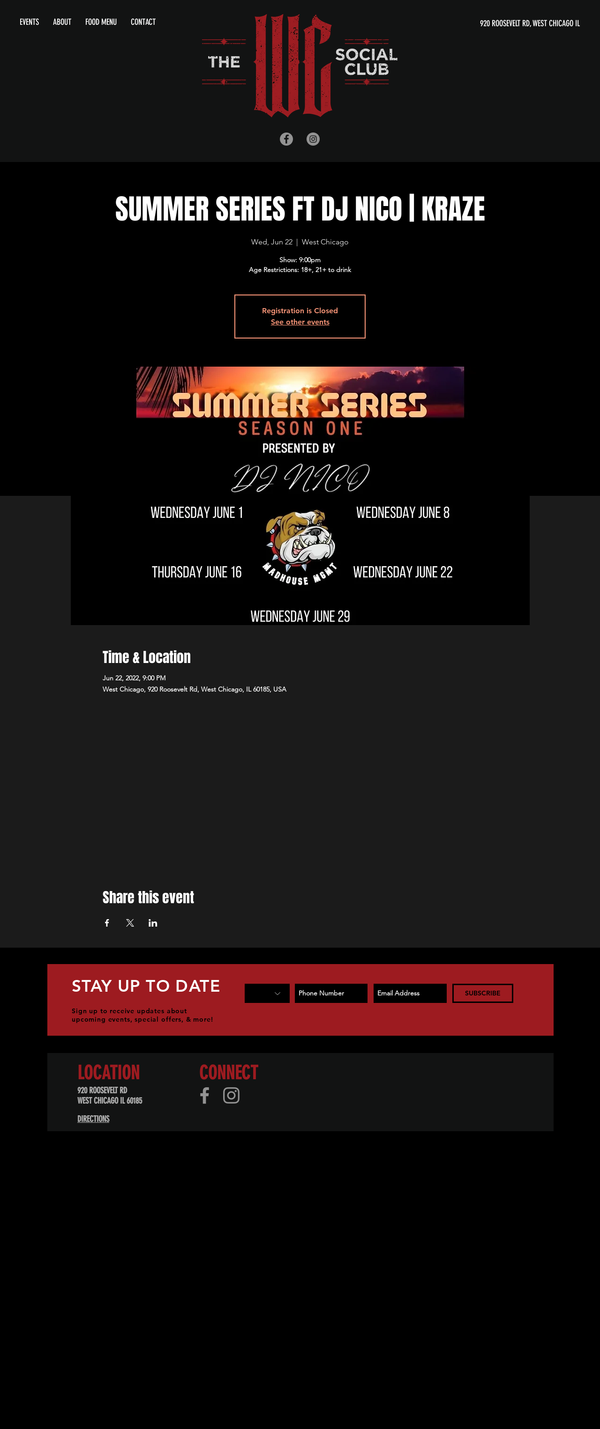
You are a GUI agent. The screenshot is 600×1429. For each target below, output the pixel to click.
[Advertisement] (281, 1231)
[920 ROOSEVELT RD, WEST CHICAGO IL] (489, 24)
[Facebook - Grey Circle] (286, 139)
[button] (62, 22)
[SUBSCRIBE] (482, 993)
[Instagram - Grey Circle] (313, 139)
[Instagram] (231, 1095)
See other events (300, 321)
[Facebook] (205, 1095)
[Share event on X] (130, 923)
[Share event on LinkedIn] (153, 923)
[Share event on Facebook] (107, 923)
